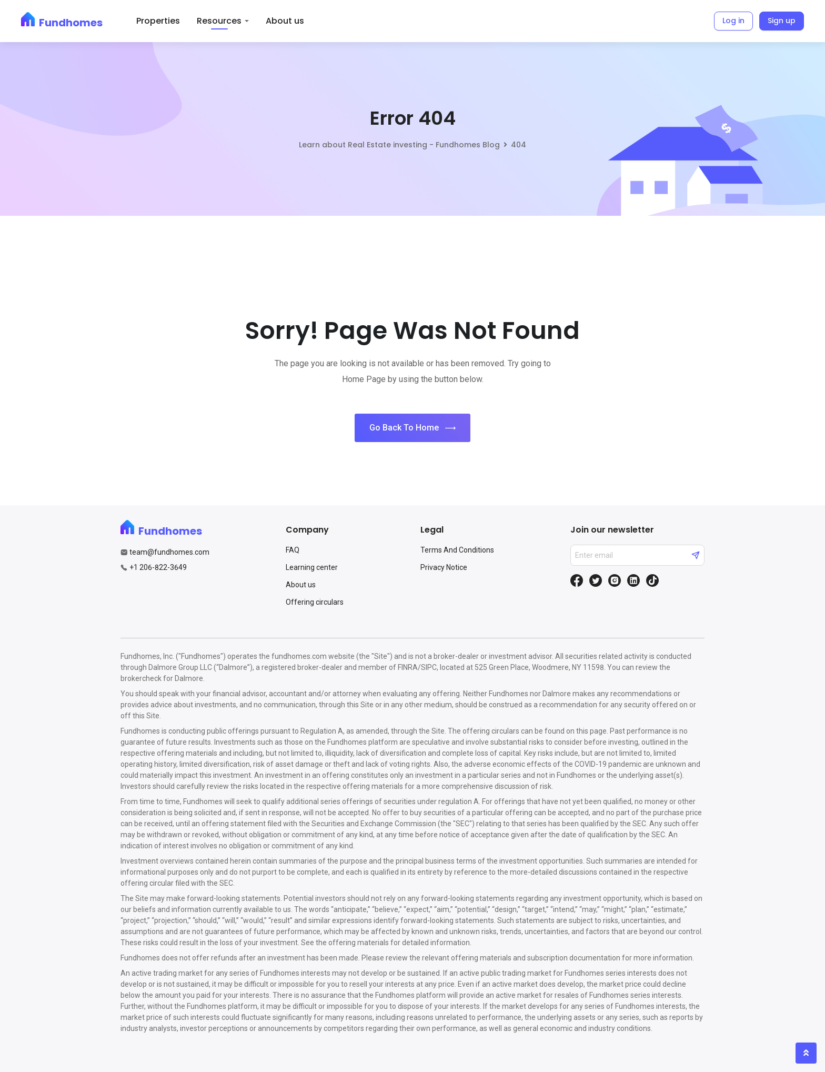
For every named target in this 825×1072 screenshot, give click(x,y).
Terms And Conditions (457, 550)
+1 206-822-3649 (158, 567)
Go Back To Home (412, 428)
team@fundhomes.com (169, 552)
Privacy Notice (443, 567)
